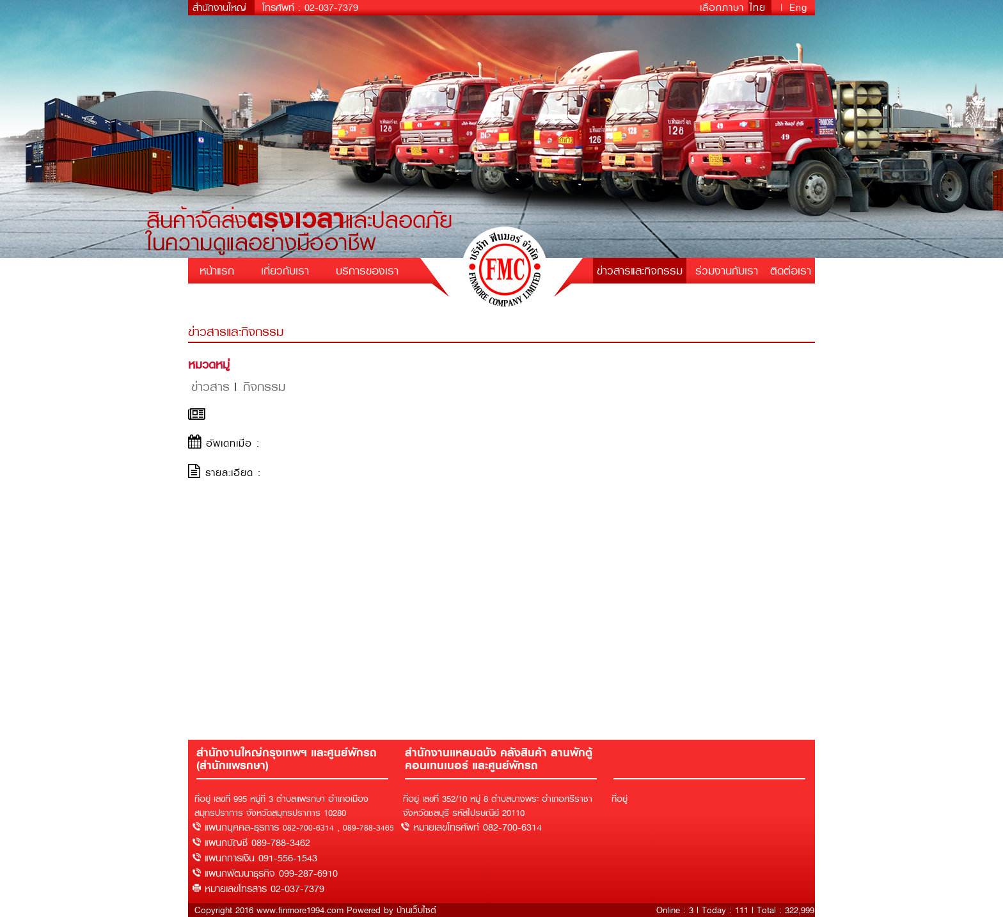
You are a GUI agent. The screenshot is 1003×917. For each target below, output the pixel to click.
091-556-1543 (287, 858)
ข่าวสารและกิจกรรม (640, 271)
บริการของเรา (367, 271)
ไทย (760, 7)
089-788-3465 (368, 828)
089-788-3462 (280, 842)
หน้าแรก (217, 271)
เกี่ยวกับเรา (285, 271)
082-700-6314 (308, 828)
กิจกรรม (264, 387)
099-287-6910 (308, 873)
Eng (798, 7)
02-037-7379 (331, 7)
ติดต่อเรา (790, 271)
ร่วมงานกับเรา (726, 271)
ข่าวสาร (210, 387)
